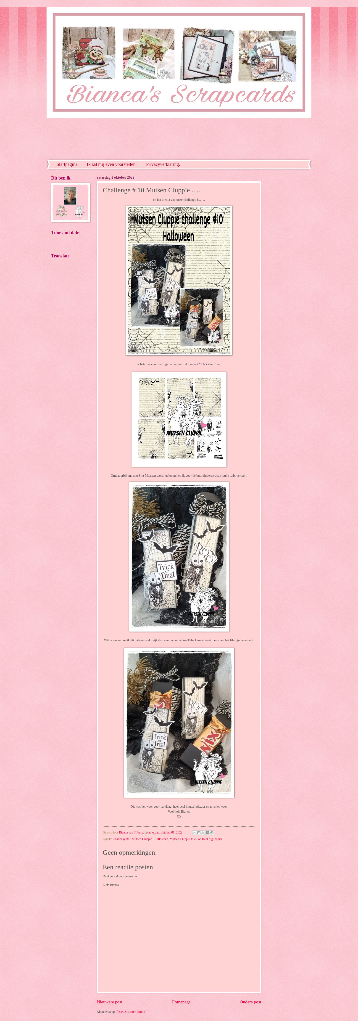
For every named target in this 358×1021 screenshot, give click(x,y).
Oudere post (250, 1002)
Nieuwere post (109, 1002)
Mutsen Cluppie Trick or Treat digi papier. (196, 839)
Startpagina (67, 164)
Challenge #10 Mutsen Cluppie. (133, 839)
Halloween (161, 839)
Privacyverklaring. (163, 164)
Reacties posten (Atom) (131, 1011)
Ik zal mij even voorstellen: (112, 164)
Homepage (181, 1002)
